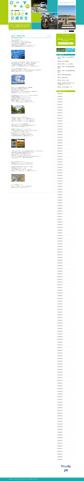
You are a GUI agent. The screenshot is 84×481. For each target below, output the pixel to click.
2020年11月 (60, 279)
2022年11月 (60, 344)
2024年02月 (60, 385)
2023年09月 (60, 372)
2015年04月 (60, 96)
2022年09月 (60, 339)
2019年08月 (60, 238)
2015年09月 (60, 110)
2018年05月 (60, 197)
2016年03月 (60, 126)
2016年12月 (60, 151)
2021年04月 (60, 292)
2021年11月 (60, 312)
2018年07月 (60, 202)
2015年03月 (60, 93)
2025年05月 (60, 426)
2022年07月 (60, 333)
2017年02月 (60, 156)
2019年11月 (60, 246)
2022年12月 (60, 347)
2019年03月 (60, 224)
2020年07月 (60, 268)
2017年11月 (60, 181)
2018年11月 (60, 213)
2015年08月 (60, 107)
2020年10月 (60, 276)
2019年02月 (60, 221)
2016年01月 (60, 120)
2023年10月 (60, 374)
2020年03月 (60, 257)
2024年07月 (60, 399)
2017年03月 (60, 159)
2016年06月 (60, 134)
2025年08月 (60, 434)
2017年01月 (60, 153)
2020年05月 (60, 262)
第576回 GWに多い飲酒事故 (63, 61)
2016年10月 (60, 145)
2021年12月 (60, 314)
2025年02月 (60, 418)
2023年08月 (60, 369)
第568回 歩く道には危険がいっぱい (65, 87)
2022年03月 (60, 322)
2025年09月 (60, 437)
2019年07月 (60, 235)
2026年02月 (60, 451)
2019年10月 (60, 243)
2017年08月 (60, 172)
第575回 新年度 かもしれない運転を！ (66, 63)
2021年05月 (60, 295)
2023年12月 (60, 380)
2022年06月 (60, 331)
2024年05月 (60, 393)
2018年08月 (60, 205)
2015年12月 (60, 118)
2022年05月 (60, 328)
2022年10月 (60, 342)
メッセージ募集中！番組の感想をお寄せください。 (66, 40)
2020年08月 (60, 271)
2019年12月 (60, 249)
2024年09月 (60, 404)
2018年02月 (60, 189)
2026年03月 (60, 454)
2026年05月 (60, 459)
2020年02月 (60, 254)
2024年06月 (60, 396)
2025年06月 (60, 429)
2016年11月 (60, 148)
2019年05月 (60, 230)
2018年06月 (60, 200)
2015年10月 (60, 112)
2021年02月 (60, 287)
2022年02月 (60, 320)
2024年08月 (60, 402)
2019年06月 (60, 232)
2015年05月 (60, 99)
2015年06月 (60, 101)
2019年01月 (60, 219)
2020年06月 (60, 265)
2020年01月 (60, 252)
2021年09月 (60, 306)
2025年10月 (60, 440)
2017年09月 (60, 175)
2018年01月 (60, 186)
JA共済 (15, 10)
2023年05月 (60, 361)
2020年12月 (60, 282)
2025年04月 (60, 424)
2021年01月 (60, 284)
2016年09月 (60, 142)
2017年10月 (60, 178)
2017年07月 (60, 170)
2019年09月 (60, 241)
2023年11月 (60, 377)
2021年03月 (60, 290)
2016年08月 (60, 140)
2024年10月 (60, 407)
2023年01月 (60, 350)
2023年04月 (60, 358)
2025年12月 (60, 445)
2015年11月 (60, 115)
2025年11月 (60, 443)
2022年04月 (60, 325)
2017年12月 (60, 183)
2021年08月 (60, 303)
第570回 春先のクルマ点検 (63, 80)
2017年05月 (60, 164)
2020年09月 (60, 273)
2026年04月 (60, 456)
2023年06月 (60, 363)
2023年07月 (60, 366)
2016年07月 (60, 137)
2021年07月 (60, 301)
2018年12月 (60, 216)
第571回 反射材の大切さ (63, 77)
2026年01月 (60, 448)
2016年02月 (60, 123)
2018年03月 (60, 191)
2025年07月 (60, 432)
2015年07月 (60, 104)
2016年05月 (60, 131)
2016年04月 (60, 129)
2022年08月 (60, 336)
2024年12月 (60, 413)
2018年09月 (60, 208)
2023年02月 (60, 353)
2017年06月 (60, 167)
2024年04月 (60, 391)
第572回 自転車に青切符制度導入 (64, 74)
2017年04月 (60, 161)
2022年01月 (60, 317)
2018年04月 (60, 194)
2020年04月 (60, 260)
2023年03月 (60, 355)
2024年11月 (60, 410)
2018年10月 (60, 211)
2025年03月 (60, 421)
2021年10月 (60, 309)
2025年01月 (60, 415)
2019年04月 (60, 227)
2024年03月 (60, 388)
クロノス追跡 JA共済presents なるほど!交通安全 (19, 16)
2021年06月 (60, 298)
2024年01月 (60, 383)
